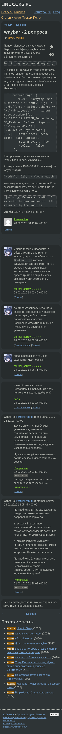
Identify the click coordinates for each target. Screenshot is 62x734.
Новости (7, 12)
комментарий (24, 416)
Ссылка (8, 230)
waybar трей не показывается (33, 657)
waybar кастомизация (28, 633)
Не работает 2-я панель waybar (34, 692)
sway (11, 37)
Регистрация (42, 12)
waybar (20, 37)
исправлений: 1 (22, 487)
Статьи (6, 17)
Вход (56, 12)
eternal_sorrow (22, 288)
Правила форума (25, 714)
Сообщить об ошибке (14, 723)
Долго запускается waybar (31, 643)
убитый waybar (24, 638)
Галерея (19, 12)
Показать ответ (22, 345)
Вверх (54, 714)
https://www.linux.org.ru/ (15, 727)
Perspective (21, 219)
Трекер (27, 17)
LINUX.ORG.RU (16, 4)
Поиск (37, 17)
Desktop (21, 24)
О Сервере (9, 714)
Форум (16, 17)
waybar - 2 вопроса (25, 32)
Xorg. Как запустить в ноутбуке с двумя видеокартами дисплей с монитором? (31, 666)
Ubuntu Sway (25, 628)
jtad (16, 399)
